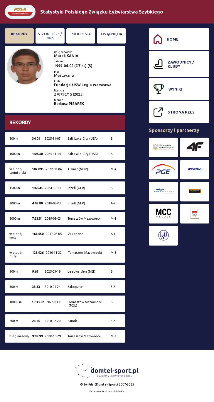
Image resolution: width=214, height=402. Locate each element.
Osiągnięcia (111, 34)
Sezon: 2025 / (50, 36)
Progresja (81, 34)
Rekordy (19, 34)
